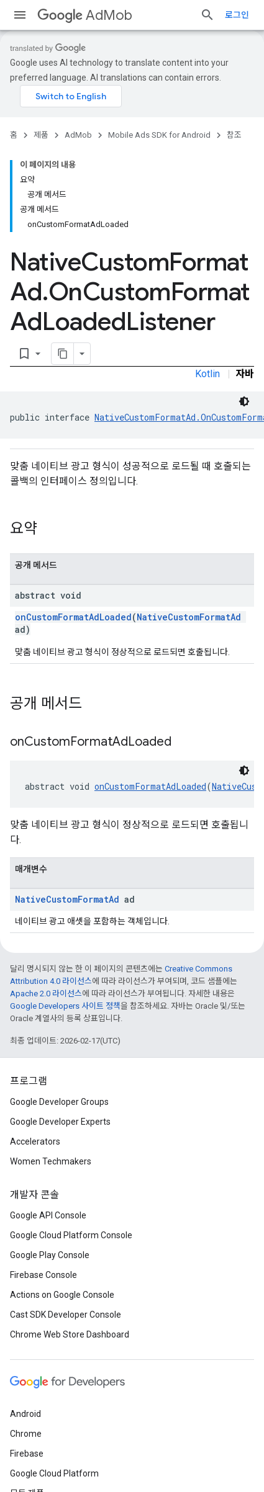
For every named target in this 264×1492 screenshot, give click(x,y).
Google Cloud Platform (54, 1473)
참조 (234, 135)
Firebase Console (43, 1275)
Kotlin (207, 374)
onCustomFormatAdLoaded (73, 617)
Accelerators (35, 1141)
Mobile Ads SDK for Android (159, 135)
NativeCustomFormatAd (189, 617)
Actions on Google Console (62, 1295)
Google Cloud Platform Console (71, 1235)
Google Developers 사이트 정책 (65, 1006)
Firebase (26, 1453)
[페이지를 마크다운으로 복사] (63, 353)
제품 (41, 135)
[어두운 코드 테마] (244, 401)
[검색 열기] (207, 14)
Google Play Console (49, 1255)
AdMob (84, 15)
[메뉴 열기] (19, 15)
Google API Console (48, 1215)
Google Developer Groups (59, 1102)
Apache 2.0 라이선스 (46, 993)
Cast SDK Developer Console (65, 1315)
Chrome (26, 1434)
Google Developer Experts (60, 1122)
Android (25, 1414)
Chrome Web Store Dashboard (69, 1334)
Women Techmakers (50, 1161)
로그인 (237, 15)
